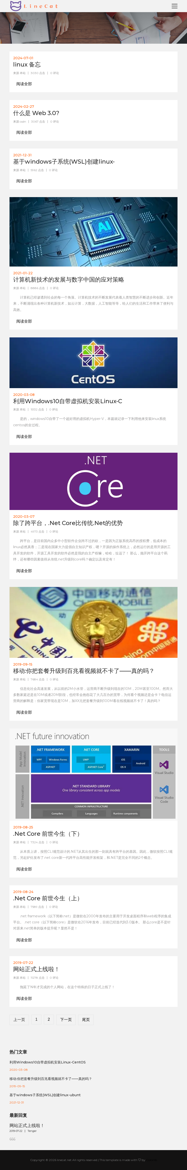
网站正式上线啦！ (36, 969)
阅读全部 (24, 84)
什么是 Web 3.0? (36, 113)
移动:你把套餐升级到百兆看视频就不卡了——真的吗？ (84, 670)
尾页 (86, 1020)
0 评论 (54, 73)
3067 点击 (38, 121)
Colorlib (151, 1160)
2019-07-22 (15, 1131)
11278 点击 (38, 977)
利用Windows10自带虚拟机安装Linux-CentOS (47, 1062)
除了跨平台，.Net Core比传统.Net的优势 (68, 522)
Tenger (32, 1131)
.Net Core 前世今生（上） (48, 898)
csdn (23, 121)
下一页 (66, 1020)
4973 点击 (37, 531)
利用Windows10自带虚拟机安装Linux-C (67, 401)
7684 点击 (38, 679)
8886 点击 (38, 288)
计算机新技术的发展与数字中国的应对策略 (68, 279)
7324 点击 (37, 842)
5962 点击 (37, 170)
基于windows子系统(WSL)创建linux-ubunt (45, 1095)
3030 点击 (38, 73)
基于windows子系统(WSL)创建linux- (64, 161)
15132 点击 (37, 409)
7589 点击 (37, 907)
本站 (23, 73)
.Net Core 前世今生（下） (48, 833)
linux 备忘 (27, 64)
